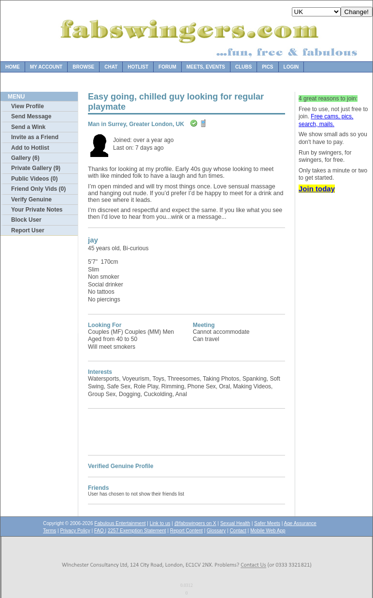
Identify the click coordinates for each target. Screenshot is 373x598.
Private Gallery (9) (35, 168)
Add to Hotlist (30, 147)
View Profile (27, 106)
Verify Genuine (31, 199)
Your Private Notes (36, 209)
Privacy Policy (75, 530)
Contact (238, 530)
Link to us (160, 523)
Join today (317, 189)
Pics (267, 67)
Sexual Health (235, 523)
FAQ (99, 530)
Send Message (31, 116)
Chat (110, 67)
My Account (46, 67)
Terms (49, 530)
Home (12, 67)
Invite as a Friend (34, 137)
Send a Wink (28, 127)
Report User (27, 230)
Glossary (216, 530)
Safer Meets (267, 523)
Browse (83, 67)
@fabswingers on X (195, 523)
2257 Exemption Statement (137, 530)
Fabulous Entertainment (119, 523)
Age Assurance (300, 523)
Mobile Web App (268, 530)
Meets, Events (205, 67)
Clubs (243, 67)
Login (291, 67)
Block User (26, 219)
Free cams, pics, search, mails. (326, 120)
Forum (167, 67)
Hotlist (138, 67)
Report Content (186, 530)
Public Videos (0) (34, 178)
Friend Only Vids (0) (38, 188)
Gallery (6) (25, 158)
